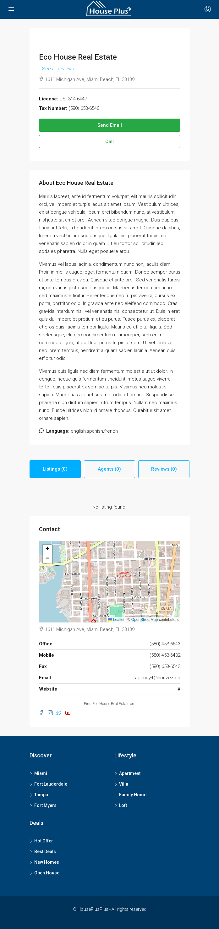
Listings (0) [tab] (55, 469)
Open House (46, 872)
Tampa (41, 794)
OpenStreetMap (144, 619)
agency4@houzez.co (157, 678)
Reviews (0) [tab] (164, 469)
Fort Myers (45, 805)
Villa (123, 784)
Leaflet (116, 619)
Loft (123, 805)
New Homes (46, 862)
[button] (47, 549)
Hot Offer (43, 840)
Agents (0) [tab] (109, 469)
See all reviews (58, 69)
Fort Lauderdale (50, 784)
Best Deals (45, 851)
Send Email (109, 125)
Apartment (129, 773)
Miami (40, 773)
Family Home (132, 794)
